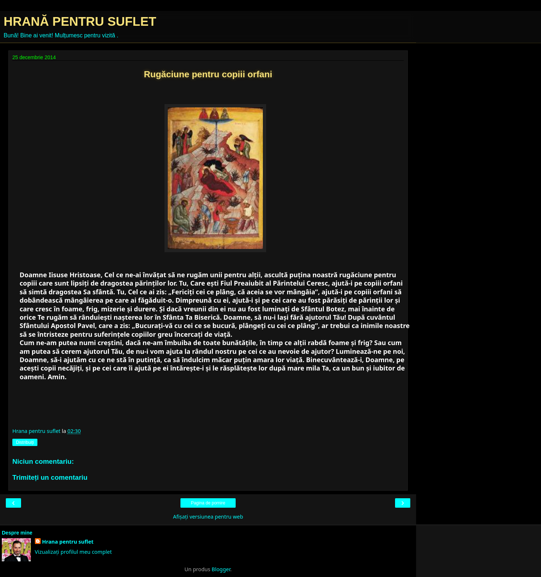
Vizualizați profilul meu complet (73, 551)
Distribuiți (25, 442)
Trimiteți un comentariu (50, 477)
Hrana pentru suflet (68, 541)
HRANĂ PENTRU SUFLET (80, 21)
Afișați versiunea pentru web (208, 516)
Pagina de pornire (208, 503)
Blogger (221, 569)
